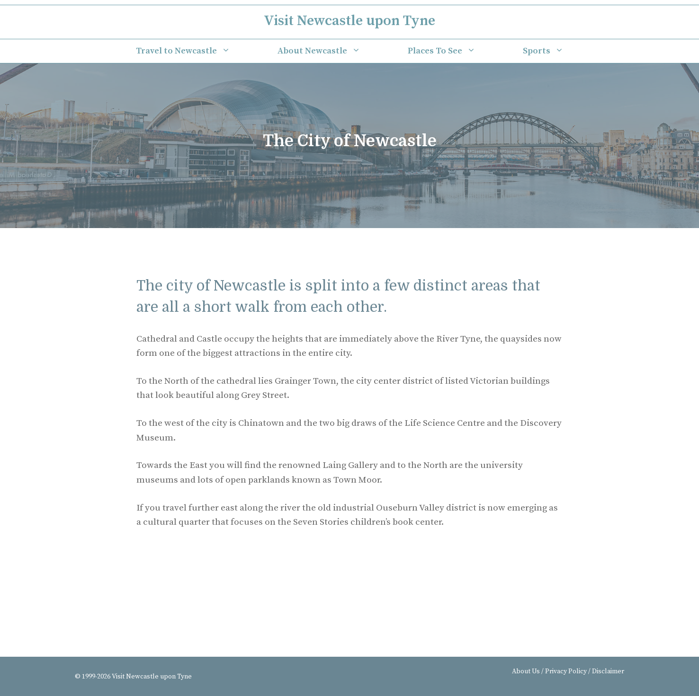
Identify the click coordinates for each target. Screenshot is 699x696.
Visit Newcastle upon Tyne (349, 21)
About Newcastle (331, 51)
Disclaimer (608, 671)
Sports (555, 51)
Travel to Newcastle (195, 51)
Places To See (453, 51)
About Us (526, 671)
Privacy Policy (566, 671)
